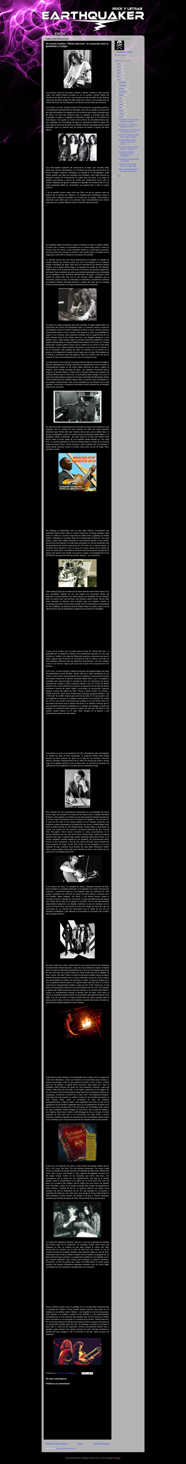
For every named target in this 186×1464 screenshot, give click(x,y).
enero (121, 117)
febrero (122, 114)
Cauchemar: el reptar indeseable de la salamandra (126, 154)
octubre (122, 88)
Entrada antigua (101, 1443)
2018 (119, 73)
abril (120, 107)
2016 (119, 80)
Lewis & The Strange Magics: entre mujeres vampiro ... (129, 136)
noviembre (123, 85)
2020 (119, 67)
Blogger (117, 1458)
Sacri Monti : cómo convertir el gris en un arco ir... (129, 120)
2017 (119, 76)
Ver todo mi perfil (121, 55)
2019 (119, 70)
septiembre (123, 92)
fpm (97, 1458)
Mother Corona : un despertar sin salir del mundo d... (129, 131)
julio (120, 98)
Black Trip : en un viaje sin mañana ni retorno (128, 125)
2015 (119, 176)
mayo (121, 104)
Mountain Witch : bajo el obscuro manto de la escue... (127, 142)
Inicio (80, 1443)
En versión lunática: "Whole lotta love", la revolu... (128, 148)
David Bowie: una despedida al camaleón (129, 160)
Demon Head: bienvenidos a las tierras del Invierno (129, 170)
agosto (121, 95)
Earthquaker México (124, 52)
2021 (119, 64)
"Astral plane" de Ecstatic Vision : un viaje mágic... (128, 165)
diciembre (122, 82)
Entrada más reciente (56, 1443)
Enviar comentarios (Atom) (65, 1448)
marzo (121, 110)
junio (121, 101)
